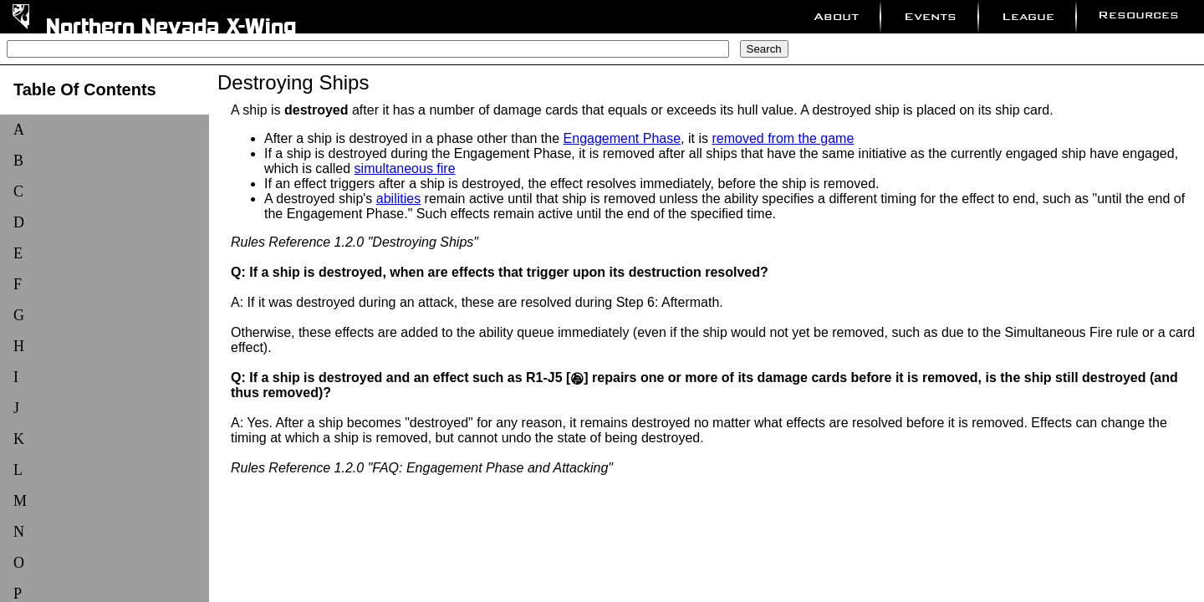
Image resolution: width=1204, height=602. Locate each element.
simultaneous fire (405, 168)
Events (930, 16)
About (836, 16)
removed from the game (783, 138)
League (1028, 16)
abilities (398, 198)
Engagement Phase (622, 138)
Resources (1138, 15)
